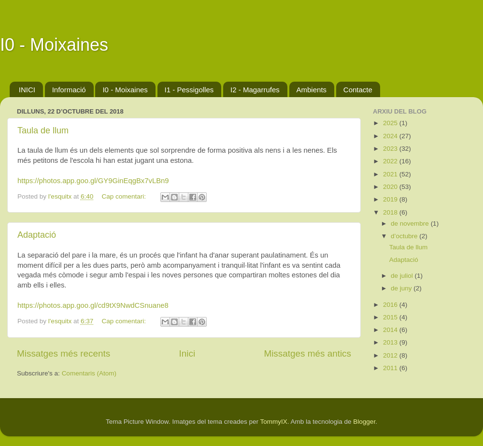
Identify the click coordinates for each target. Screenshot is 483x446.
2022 (391, 161)
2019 (391, 199)
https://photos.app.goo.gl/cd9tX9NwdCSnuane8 (93, 305)
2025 (391, 123)
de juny (402, 288)
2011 (391, 368)
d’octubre (405, 236)
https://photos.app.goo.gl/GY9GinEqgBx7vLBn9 (93, 181)
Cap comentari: (124, 196)
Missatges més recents (63, 353)
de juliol (403, 275)
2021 (391, 174)
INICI (27, 90)
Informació (69, 90)
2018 (391, 212)
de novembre (411, 223)
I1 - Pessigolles (189, 90)
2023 (391, 148)
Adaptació (36, 235)
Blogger (364, 421)
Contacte (357, 90)
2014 (391, 329)
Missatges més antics (307, 353)
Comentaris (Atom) (89, 373)
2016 (391, 304)
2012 (391, 355)
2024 (391, 136)
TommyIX (273, 421)
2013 (391, 342)
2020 (391, 186)
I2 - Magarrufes (255, 90)
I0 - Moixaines (54, 45)
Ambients (312, 90)
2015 (391, 317)
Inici (187, 353)
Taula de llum (43, 130)
